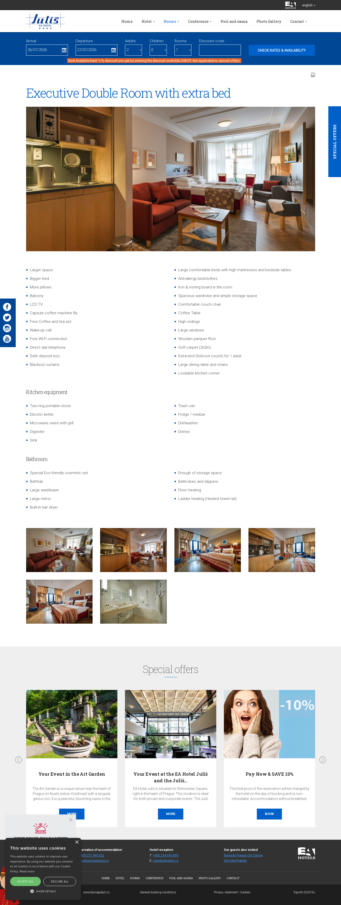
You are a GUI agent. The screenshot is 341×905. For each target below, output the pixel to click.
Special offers (334, 141)
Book (269, 814)
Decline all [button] (60, 881)
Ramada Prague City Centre (243, 855)
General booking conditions (158, 892)
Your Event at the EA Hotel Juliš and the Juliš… (170, 777)
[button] (43, 891)
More (71, 814)
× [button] (77, 842)
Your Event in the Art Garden (71, 774)
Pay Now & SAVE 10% (269, 774)
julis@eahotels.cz (165, 860)
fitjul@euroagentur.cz (94, 860)
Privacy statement (226, 892)
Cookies (245, 892)
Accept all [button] (25, 881)
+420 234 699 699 (165, 855)
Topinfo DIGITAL (304, 892)
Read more (27, 871)
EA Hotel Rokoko (235, 860)
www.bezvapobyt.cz (96, 892)
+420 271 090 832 (91, 855)
